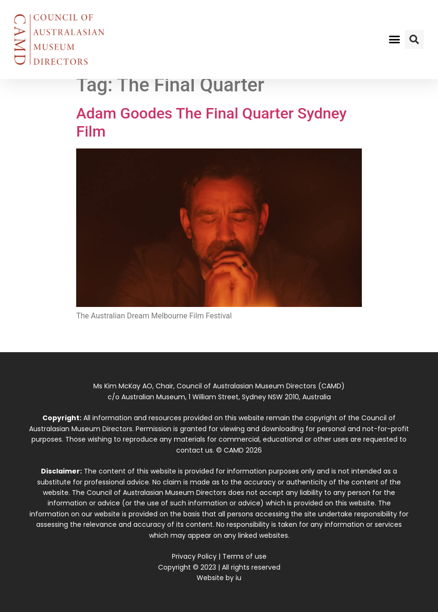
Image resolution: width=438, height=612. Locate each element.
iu (238, 577)
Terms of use (244, 556)
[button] (395, 39)
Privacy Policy (194, 556)
